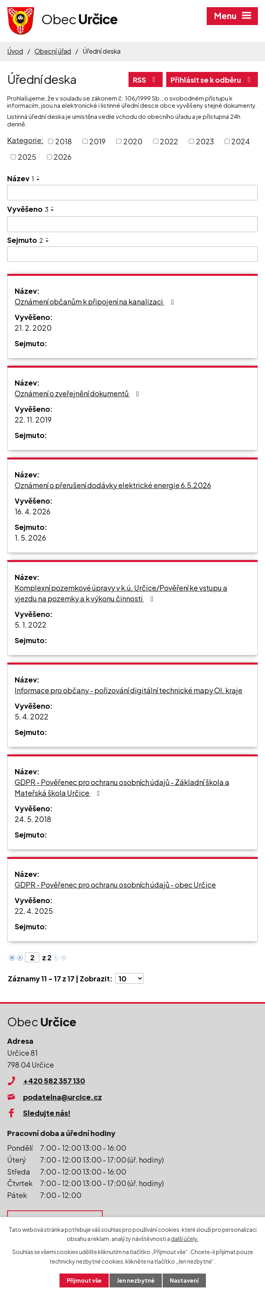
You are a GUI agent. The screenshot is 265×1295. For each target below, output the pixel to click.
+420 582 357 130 (54, 1080)
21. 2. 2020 (33, 327)
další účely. (185, 1238)
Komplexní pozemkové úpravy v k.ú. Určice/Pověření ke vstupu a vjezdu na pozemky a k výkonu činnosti (121, 593)
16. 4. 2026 (32, 511)
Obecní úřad (53, 51)
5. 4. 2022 (31, 716)
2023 (205, 141)
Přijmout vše (84, 1280)
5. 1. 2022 (30, 624)
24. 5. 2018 (33, 819)
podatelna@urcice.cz (62, 1096)
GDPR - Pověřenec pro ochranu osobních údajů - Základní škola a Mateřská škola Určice (122, 787)
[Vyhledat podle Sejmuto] (132, 254)
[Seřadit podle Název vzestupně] (38, 176)
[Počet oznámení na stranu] (129, 978)
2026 (62, 156)
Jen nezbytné (136, 1280)
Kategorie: (25, 140)
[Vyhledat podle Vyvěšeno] (132, 224)
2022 (169, 141)
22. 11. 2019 (33, 419)
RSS (146, 79)
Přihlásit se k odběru (212, 79)
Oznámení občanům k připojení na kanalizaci (96, 301)
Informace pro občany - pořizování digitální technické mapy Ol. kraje (128, 690)
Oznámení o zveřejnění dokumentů (78, 393)
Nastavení (184, 1280)
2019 (97, 141)
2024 (240, 141)
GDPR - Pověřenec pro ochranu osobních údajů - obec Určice (115, 884)
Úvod (15, 51)
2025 (27, 156)
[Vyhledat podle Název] (132, 193)
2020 (132, 141)
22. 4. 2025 (34, 910)
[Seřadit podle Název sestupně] (38, 179)
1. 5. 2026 (30, 537)
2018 (63, 141)
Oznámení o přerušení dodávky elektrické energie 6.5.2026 (113, 485)
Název (20, 178)
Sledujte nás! (47, 1112)
